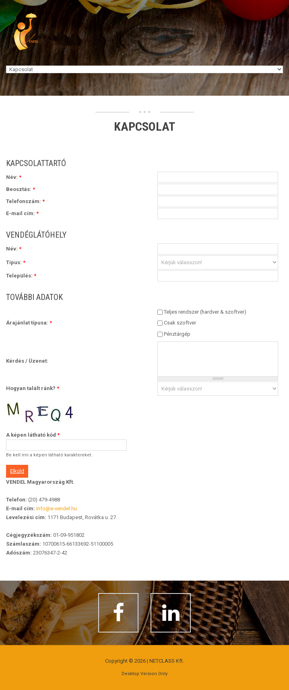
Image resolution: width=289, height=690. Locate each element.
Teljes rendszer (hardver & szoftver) (205, 312)
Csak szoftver (180, 323)
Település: (21, 276)
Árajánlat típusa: (29, 323)
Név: (13, 177)
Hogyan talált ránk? (32, 388)
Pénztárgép (177, 334)
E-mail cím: (22, 213)
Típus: (15, 262)
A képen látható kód (33, 435)
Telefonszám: (25, 201)
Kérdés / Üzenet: (27, 361)
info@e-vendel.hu (56, 508)
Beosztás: (20, 189)
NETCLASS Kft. (166, 661)
